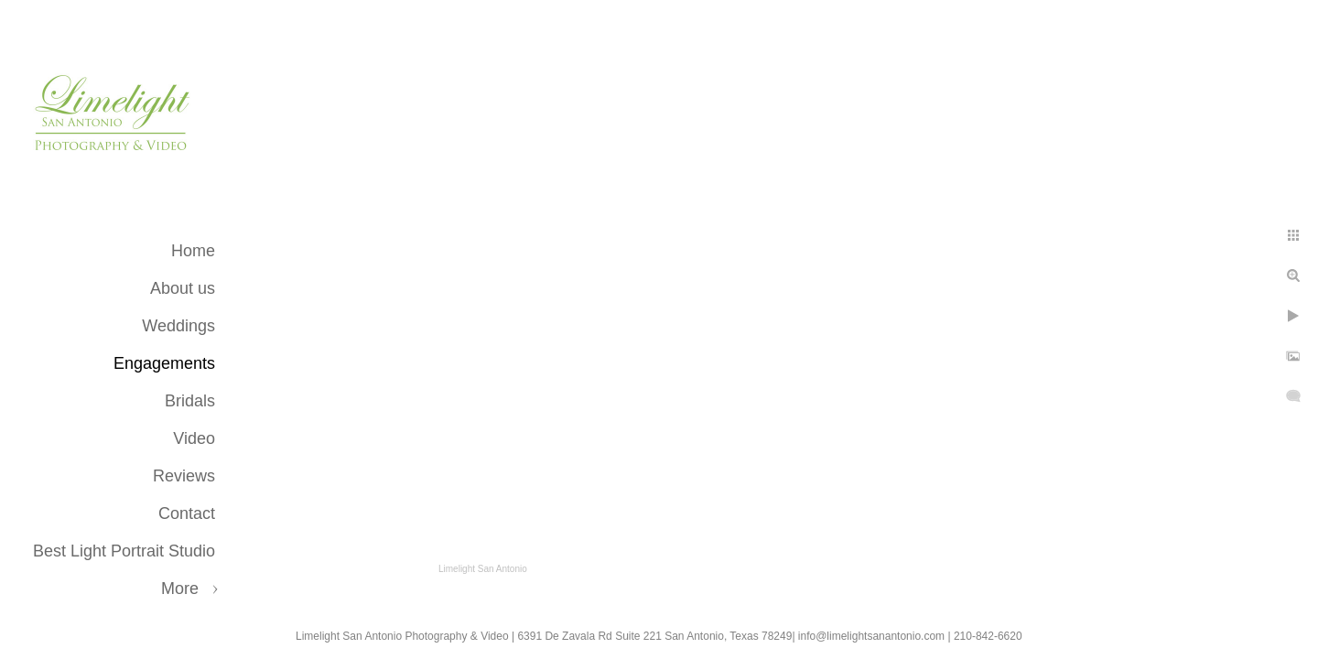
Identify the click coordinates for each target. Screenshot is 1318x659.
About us (182, 288)
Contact (186, 513)
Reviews (184, 476)
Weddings (178, 326)
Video (194, 438)
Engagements (164, 363)
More (180, 588)
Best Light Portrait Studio (124, 551)
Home (193, 251)
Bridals (190, 401)
